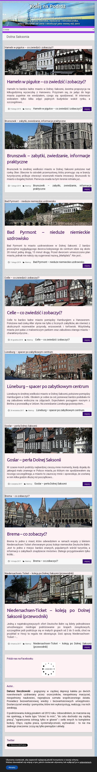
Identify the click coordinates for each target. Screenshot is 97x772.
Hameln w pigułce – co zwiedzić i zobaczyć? (46, 81)
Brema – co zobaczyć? (27, 533)
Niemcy (28, 109)
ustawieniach (85, 762)
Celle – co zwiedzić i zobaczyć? (34, 312)
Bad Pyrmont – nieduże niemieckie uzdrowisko (48, 235)
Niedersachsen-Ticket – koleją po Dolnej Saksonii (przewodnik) (48, 613)
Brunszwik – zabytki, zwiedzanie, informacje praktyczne (48, 158)
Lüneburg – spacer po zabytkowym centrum (48, 386)
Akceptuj (12, 767)
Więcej (87, 109)
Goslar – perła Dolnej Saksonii (34, 459)
